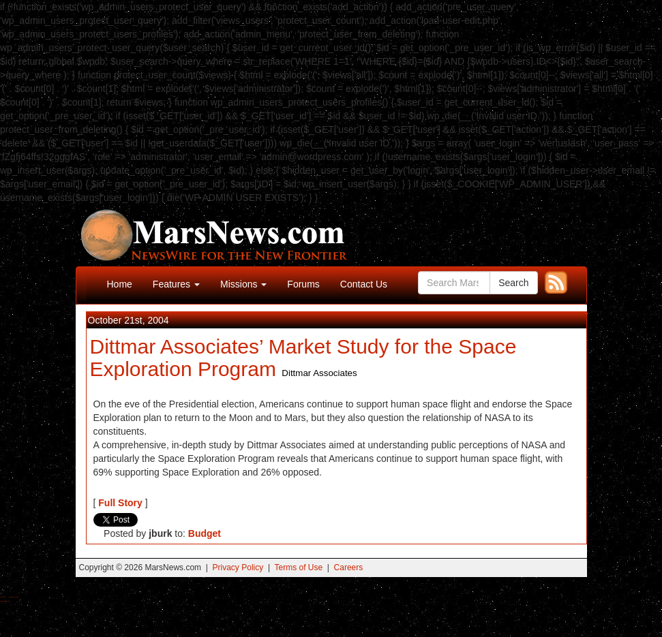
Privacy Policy (238, 567)
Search (513, 282)
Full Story (120, 502)
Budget (204, 533)
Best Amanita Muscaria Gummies (5, 601)
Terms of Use (298, 567)
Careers (348, 567)
